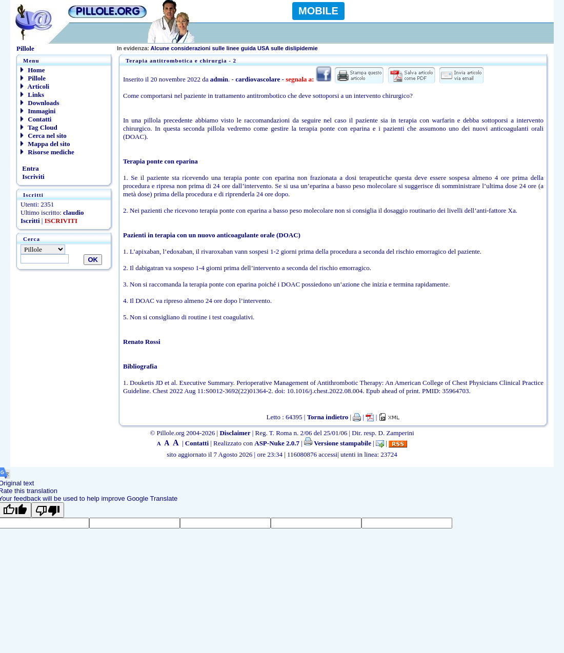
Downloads (40, 103)
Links (32, 94)
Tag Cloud (39, 127)
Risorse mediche (47, 152)
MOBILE (318, 10)
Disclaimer (234, 433)
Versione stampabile (337, 443)
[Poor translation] (47, 510)
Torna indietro (328, 417)
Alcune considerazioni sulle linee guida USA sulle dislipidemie (217, 48)
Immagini (38, 111)
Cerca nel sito (44, 135)
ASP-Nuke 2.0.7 (276, 443)
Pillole (33, 78)
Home (33, 70)
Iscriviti (33, 176)
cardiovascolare (257, 79)
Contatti (36, 119)
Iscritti (30, 221)
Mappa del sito (45, 144)
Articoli (35, 86)
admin (219, 79)
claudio (73, 212)
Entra (30, 168)
